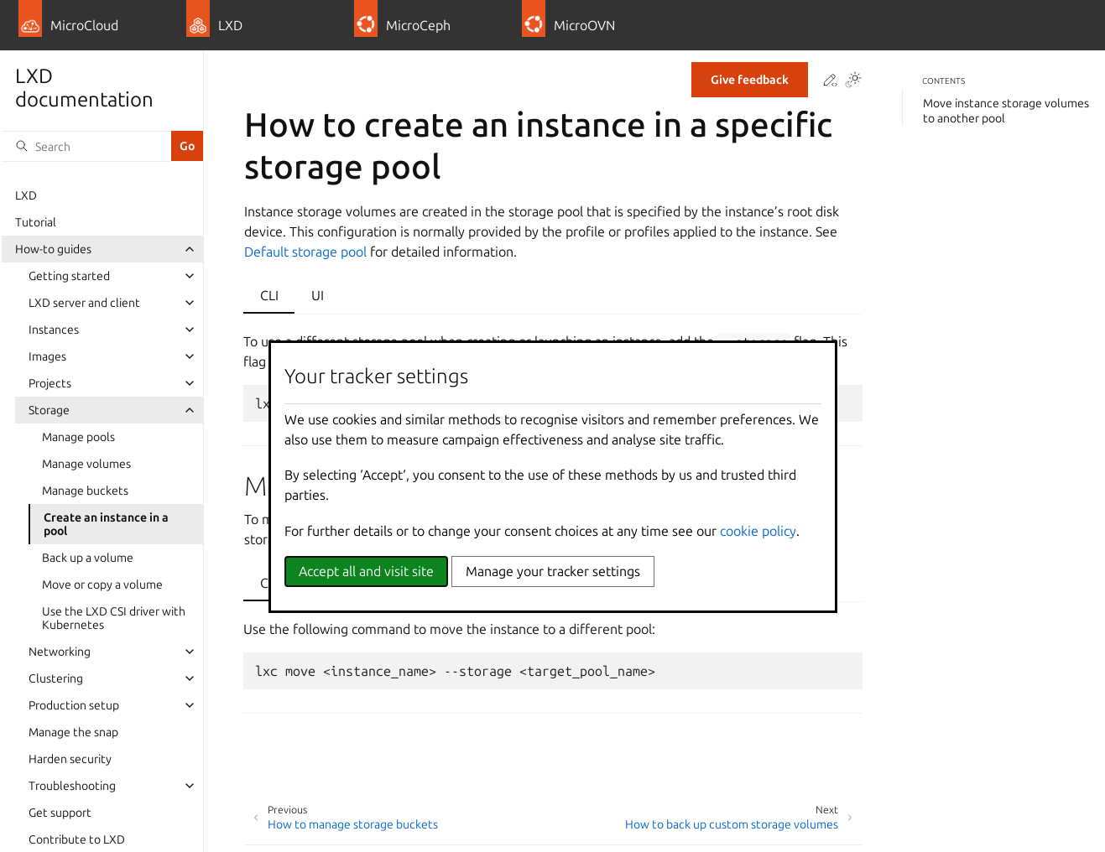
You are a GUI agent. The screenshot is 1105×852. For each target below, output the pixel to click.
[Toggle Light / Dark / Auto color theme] (853, 81)
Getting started (69, 276)
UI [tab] (317, 295)
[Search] (86, 146)
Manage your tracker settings (553, 571)
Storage (49, 410)
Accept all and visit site (366, 571)
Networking (60, 651)
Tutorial (35, 222)
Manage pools (78, 437)
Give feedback (750, 79)
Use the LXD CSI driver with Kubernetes (113, 618)
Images (47, 356)
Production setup (74, 705)
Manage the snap (73, 732)
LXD (26, 195)
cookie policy (758, 530)
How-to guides (53, 249)
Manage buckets (85, 490)
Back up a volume (87, 557)
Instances (54, 329)
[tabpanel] (553, 658)
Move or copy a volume (102, 584)
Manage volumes (86, 463)
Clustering (56, 678)
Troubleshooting (72, 785)
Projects (50, 383)
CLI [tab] (269, 295)
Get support (60, 812)
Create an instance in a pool (106, 524)
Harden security (70, 759)
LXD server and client (84, 302)
